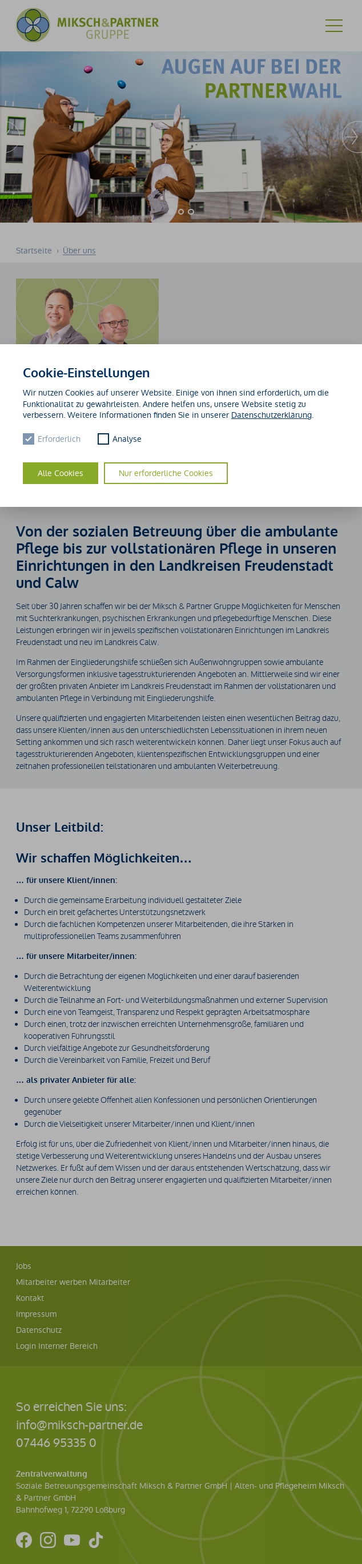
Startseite (35, 250)
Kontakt (30, 1298)
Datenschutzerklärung (271, 415)
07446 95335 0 (56, 1442)
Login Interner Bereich (57, 1346)
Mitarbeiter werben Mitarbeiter (73, 1282)
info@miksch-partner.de (79, 1425)
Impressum (36, 1314)
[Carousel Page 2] (181, 212)
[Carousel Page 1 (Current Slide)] (171, 212)
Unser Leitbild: (59, 827)
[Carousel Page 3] (191, 212)
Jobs (23, 1266)
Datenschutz (39, 1330)
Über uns (79, 250)
